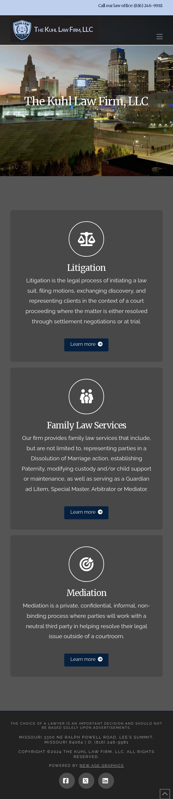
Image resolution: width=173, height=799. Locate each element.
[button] (159, 33)
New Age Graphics (102, 766)
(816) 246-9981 (148, 5)
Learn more (86, 344)
